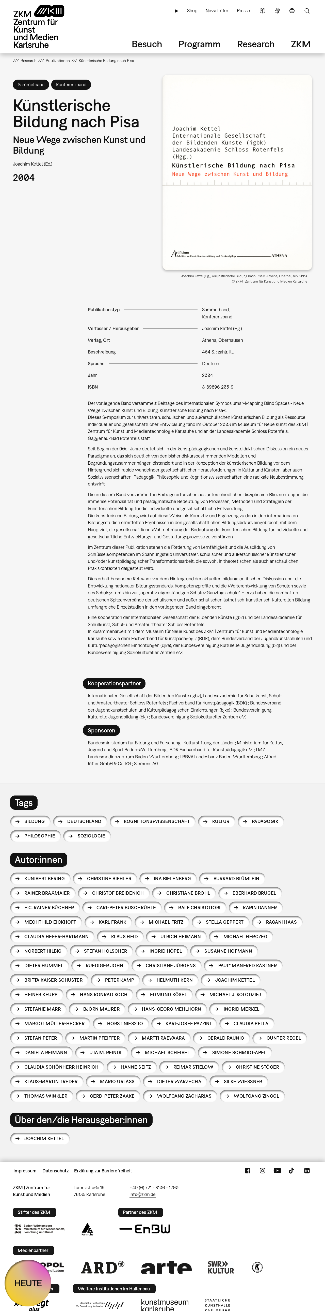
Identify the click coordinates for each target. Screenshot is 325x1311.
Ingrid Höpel (166, 951)
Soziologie (91, 835)
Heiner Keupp (41, 994)
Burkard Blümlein (236, 878)
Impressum (25, 1170)
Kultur (221, 821)
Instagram (262, 1171)
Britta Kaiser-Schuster (53, 980)
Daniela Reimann (45, 1052)
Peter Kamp (119, 980)
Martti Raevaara (163, 1038)
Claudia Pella (251, 1023)
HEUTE (28, 1282)
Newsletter (217, 10)
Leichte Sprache (262, 11)
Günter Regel (284, 1038)
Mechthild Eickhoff (50, 922)
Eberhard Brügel (254, 893)
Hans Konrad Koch (103, 994)
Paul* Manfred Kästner (247, 965)
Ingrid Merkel (241, 1009)
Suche (307, 11)
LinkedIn (307, 1171)
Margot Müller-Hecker (54, 1023)
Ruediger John (104, 965)
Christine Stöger (257, 1067)
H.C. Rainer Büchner (49, 907)
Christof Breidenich (118, 893)
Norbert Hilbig (42, 951)
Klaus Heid (124, 936)
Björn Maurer (101, 1009)
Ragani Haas (281, 922)
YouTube (277, 1171)
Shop (192, 10)
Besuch (147, 43)
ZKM (301, 43)
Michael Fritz (166, 922)
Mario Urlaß (117, 1081)
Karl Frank (112, 922)
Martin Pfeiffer (99, 1038)
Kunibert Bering (44, 878)
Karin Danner (260, 907)
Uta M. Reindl (105, 1052)
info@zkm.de (142, 1194)
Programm (199, 43)
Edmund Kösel (168, 994)
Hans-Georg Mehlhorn (171, 1009)
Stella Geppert (224, 922)
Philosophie (39, 835)
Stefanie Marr (42, 1009)
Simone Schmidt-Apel (239, 1052)
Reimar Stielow (193, 1067)
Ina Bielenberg (172, 878)
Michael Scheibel (167, 1052)
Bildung (34, 821)
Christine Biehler (109, 878)
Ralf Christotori (199, 907)
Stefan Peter (40, 1038)
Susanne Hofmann (228, 951)
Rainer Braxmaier (47, 893)
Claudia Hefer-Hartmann (56, 936)
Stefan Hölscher (105, 951)
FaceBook (247, 1171)
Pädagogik (265, 821)
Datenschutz (55, 1170)
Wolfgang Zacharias (184, 1096)
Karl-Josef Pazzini (188, 1023)
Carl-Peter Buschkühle (126, 907)
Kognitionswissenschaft (157, 821)
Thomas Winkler (45, 1096)
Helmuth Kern (175, 980)
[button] (237, 172)
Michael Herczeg (245, 936)
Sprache (292, 11)
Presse (243, 10)
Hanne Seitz (136, 1067)
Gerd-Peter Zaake (112, 1096)
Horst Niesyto (125, 1023)
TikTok (292, 1171)
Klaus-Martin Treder (51, 1081)
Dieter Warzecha (179, 1081)
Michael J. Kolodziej (235, 994)
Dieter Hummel (43, 965)
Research (256, 43)
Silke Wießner (243, 1081)
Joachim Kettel (235, 980)
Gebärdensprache (277, 11)
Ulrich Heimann (180, 936)
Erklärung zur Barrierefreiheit (103, 1170)
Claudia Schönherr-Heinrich (61, 1067)
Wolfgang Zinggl (256, 1096)
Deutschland (84, 821)
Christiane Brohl (188, 893)
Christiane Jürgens (171, 965)
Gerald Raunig (225, 1038)
